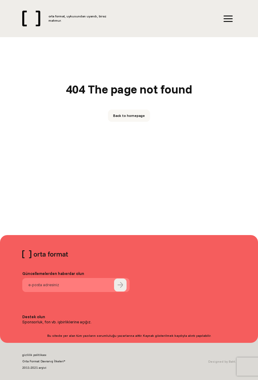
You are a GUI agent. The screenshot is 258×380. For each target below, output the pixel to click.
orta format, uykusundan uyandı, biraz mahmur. (77, 18)
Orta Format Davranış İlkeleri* (43, 361)
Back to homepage (129, 115)
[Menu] (228, 18)
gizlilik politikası (34, 355)
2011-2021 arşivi (34, 368)
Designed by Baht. (222, 362)
